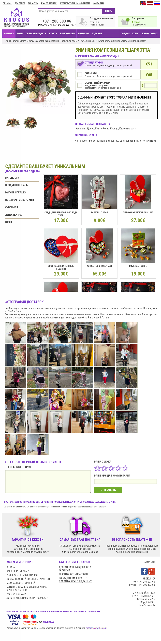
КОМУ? (135, 33)
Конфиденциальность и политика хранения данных (26, 588)
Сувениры (11, 207)
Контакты (98, 3)
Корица (114, 128)
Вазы (8, 222)
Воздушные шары (16, 185)
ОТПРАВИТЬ (108, 489)
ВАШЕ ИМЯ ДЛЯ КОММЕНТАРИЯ (112, 475)
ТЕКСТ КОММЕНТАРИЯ (18, 467)
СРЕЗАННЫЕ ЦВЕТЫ (36, 33)
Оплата (10, 567)
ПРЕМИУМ (83, 33)
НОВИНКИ (9, 33)
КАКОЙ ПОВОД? (150, 33)
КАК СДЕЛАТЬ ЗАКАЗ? (17, 571)
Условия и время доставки (22, 575)
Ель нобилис (102, 128)
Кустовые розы (127, 128)
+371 (57, 21)
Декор (90, 128)
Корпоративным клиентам (75, 3)
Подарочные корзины (19, 199)
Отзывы (7, 3)
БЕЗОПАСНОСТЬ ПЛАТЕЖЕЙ (20, 582)
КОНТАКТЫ (149, 561)
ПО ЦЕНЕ (125, 33)
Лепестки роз (14, 214)
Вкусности (12, 177)
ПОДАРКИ (96, 33)
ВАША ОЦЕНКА (102, 461)
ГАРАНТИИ (33, 3)
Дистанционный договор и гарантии (28, 579)
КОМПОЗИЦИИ (67, 33)
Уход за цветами (16, 593)
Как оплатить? (49, 3)
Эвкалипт (80, 128)
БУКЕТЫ (53, 33)
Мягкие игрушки (15, 192)
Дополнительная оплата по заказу (27, 597)
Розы (20, 33)
